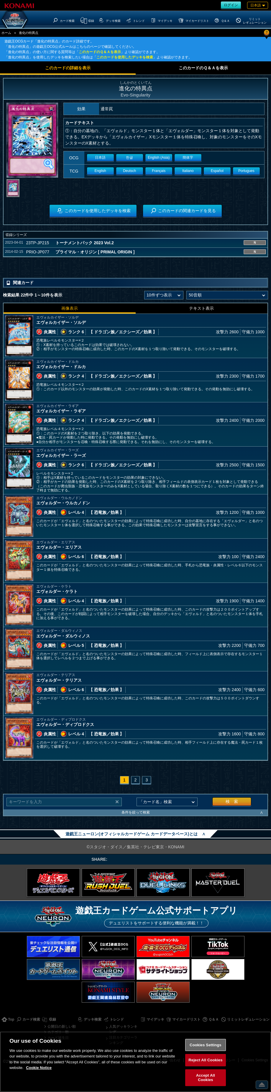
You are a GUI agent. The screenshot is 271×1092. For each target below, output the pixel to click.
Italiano (188, 171)
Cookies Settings (205, 1045)
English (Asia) (159, 157)
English (100, 171)
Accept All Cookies (205, 1077)
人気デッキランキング (123, 1029)
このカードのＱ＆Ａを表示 (100, 52)
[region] (135, 1062)
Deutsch (129, 171)
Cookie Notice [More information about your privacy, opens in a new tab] (39, 1067)
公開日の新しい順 (61, 1026)
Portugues (246, 171)
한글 (129, 157)
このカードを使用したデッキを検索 (124, 57)
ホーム (6, 33)
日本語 (100, 157)
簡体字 (188, 157)
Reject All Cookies (205, 1060)
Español (217, 171)
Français (158, 171)
